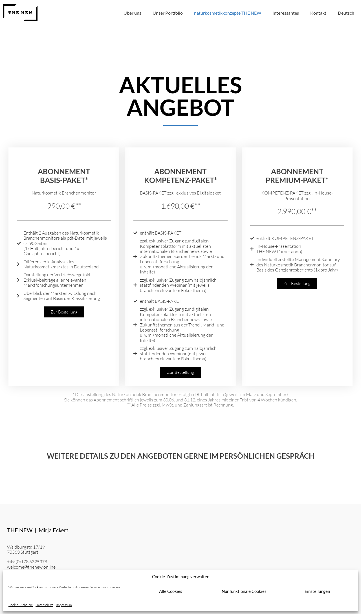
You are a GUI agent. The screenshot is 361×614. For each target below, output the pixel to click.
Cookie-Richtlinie (20, 605)
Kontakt (318, 13)
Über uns (132, 13)
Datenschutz (44, 605)
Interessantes (285, 13)
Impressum (64, 605)
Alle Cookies (170, 591)
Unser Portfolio (168, 13)
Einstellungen (317, 591)
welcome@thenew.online (31, 567)
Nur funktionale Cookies (244, 591)
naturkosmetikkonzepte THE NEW (227, 13)
